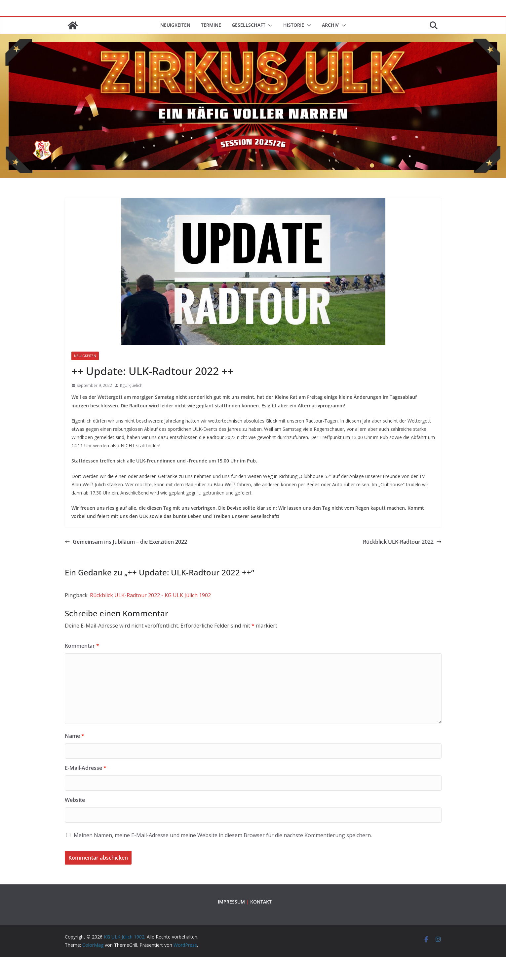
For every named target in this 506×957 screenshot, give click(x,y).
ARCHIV (330, 25)
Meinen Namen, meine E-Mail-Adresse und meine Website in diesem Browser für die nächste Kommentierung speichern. (223, 835)
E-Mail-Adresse (85, 767)
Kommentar (82, 645)
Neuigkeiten (175, 25)
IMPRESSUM (231, 902)
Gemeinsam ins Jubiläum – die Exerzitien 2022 (126, 541)
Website (75, 799)
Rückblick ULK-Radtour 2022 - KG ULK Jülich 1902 (150, 595)
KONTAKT (261, 902)
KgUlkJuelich (131, 385)
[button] (269, 25)
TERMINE (211, 25)
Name (74, 735)
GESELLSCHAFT (248, 25)
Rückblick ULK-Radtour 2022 (402, 541)
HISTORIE (293, 25)
